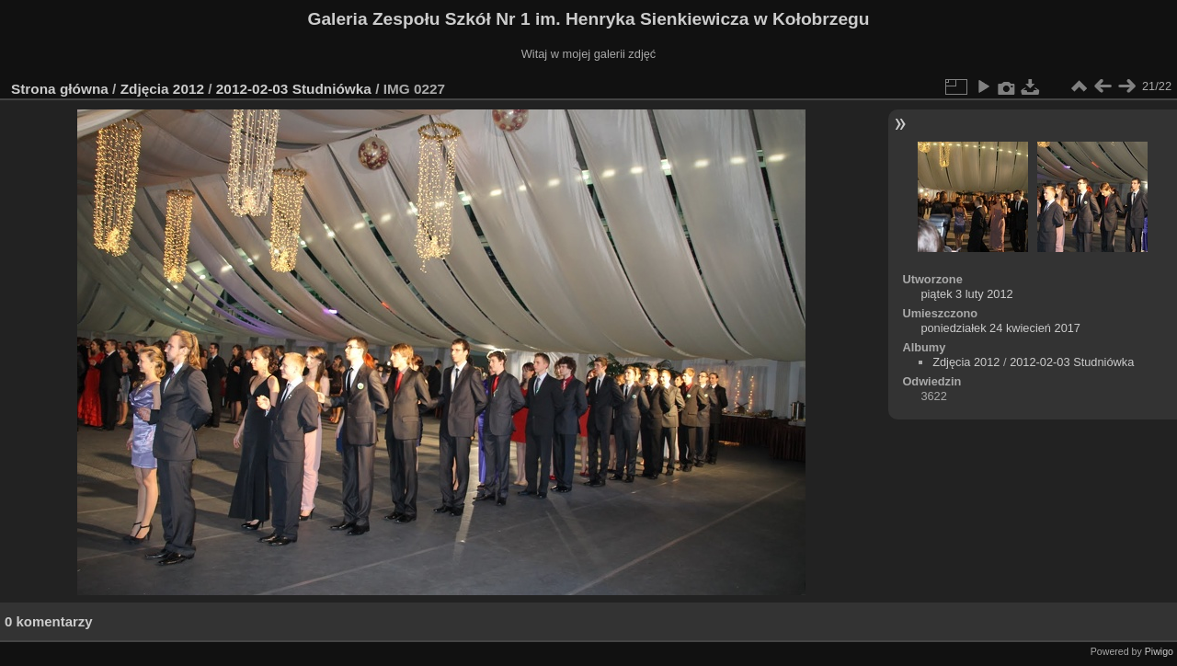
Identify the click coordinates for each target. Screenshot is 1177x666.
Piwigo (1159, 651)
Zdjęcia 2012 (162, 89)
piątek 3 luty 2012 (966, 294)
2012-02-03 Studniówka (295, 89)
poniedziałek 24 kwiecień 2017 (1000, 328)
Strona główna (60, 89)
